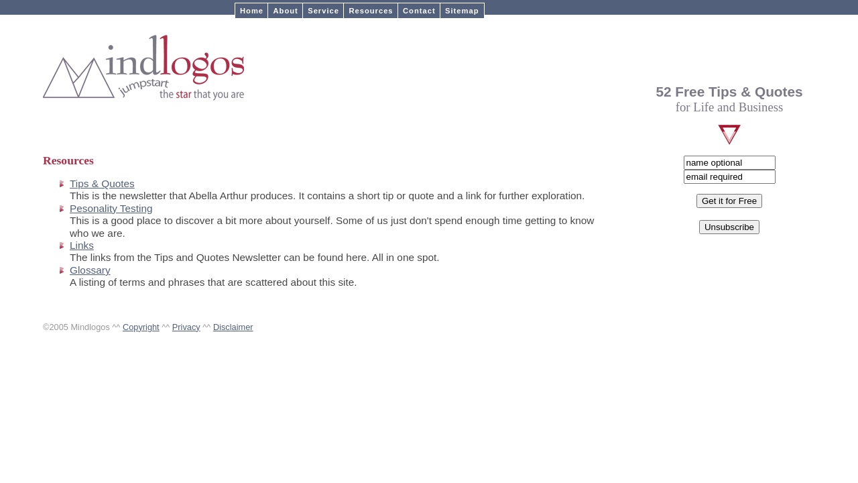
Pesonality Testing (111, 208)
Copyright (141, 327)
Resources (371, 11)
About (285, 11)
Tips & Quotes (102, 183)
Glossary (90, 270)
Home (251, 11)
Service (323, 11)
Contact (419, 11)
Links (82, 245)
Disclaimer (233, 327)
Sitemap (462, 11)
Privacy (186, 327)
